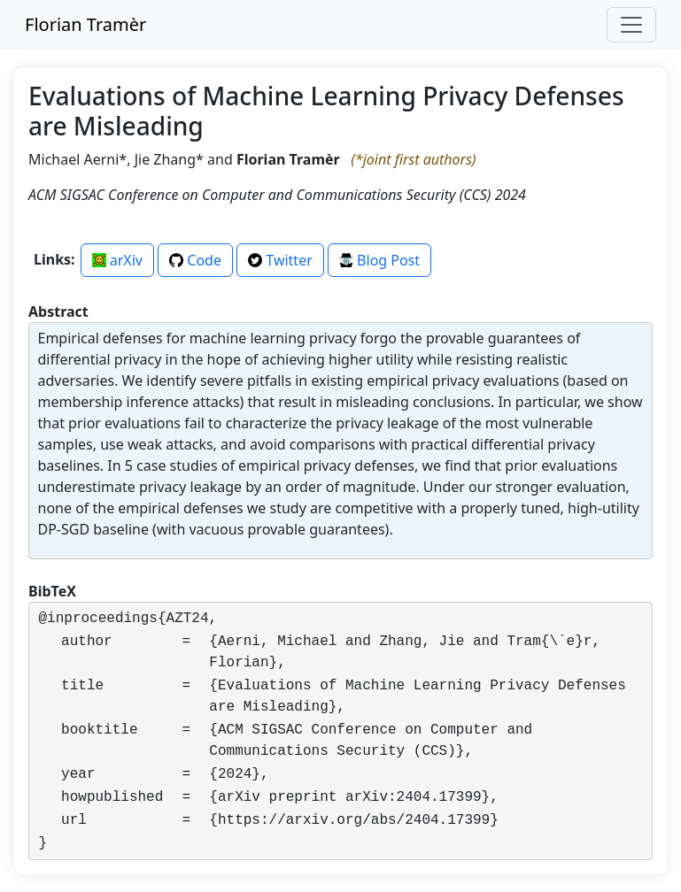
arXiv (117, 260)
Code (195, 260)
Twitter (280, 260)
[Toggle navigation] (631, 24)
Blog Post (379, 260)
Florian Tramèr (85, 24)
